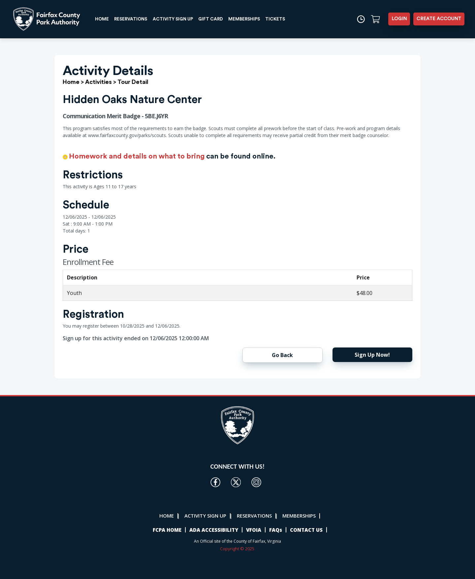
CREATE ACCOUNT (439, 19)
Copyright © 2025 (237, 549)
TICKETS (286, 19)
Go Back (282, 355)
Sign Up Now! (372, 354)
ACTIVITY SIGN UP (178, 19)
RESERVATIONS (133, 19)
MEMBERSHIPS (254, 19)
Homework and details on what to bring (137, 156)
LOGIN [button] (399, 19)
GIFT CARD (219, 19)
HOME (103, 19)
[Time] (360, 19)
